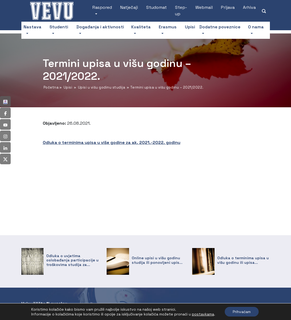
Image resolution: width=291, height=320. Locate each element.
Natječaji (129, 7)
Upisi (190, 27)
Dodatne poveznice (219, 27)
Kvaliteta (141, 27)
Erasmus (168, 27)
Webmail (204, 7)
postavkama (203, 314)
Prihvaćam (242, 311)
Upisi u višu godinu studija (101, 87)
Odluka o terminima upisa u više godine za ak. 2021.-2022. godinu (111, 142)
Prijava (228, 7)
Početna (51, 87)
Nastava (32, 27)
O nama (256, 27)
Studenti (58, 27)
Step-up (181, 11)
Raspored (102, 7)
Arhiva (249, 7)
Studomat (156, 7)
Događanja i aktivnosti (100, 27)
